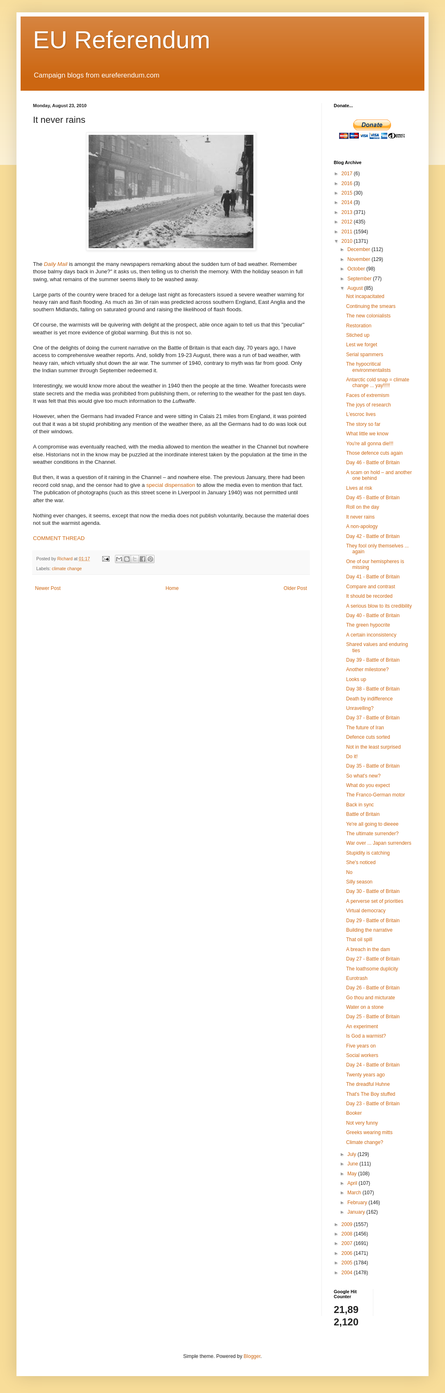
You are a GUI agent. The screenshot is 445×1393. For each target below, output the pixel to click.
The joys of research (368, 405)
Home (172, 588)
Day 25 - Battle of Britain (373, 1016)
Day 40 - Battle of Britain (373, 615)
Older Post (295, 588)
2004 (348, 1273)
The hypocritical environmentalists (368, 367)
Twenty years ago (365, 1075)
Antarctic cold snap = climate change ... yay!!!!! (377, 382)
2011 (348, 232)
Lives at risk (359, 488)
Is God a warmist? (366, 1036)
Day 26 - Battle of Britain (373, 988)
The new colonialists (368, 316)
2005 (348, 1263)
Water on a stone (365, 1007)
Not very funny (362, 1123)
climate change (67, 568)
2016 (348, 183)
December (359, 249)
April (352, 1183)
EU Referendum (121, 40)
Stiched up (358, 335)
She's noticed (361, 862)
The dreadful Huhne (368, 1084)
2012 (348, 222)
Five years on (361, 1046)
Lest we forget (361, 345)
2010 (348, 241)
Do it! (352, 756)
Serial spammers (364, 354)
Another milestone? (367, 669)
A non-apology (362, 526)
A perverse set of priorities (374, 901)
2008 (348, 1234)
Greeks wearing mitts (369, 1132)
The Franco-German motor (375, 795)
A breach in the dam (368, 949)
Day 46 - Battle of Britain (373, 462)
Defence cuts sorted (368, 737)
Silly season (359, 882)
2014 (348, 202)
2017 (348, 173)
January (356, 1212)
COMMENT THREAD (59, 538)
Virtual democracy (366, 911)
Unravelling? (360, 708)
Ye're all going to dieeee (372, 824)
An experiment (362, 1026)
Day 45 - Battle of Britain (373, 497)
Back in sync (360, 805)
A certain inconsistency (371, 635)
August (355, 288)
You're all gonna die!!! (369, 443)
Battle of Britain (362, 814)
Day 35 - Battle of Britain (373, 766)
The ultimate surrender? (372, 833)
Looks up (356, 679)
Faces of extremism (367, 395)
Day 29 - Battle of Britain (373, 920)
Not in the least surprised (373, 747)
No (349, 872)
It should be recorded (369, 596)
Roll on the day (362, 507)
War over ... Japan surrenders (378, 843)
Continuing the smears (371, 306)
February (357, 1202)
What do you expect (368, 785)
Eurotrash (357, 978)
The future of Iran (365, 728)
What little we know (367, 434)
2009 (348, 1224)
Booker (354, 1113)
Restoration (358, 326)
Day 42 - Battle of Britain (373, 536)
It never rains (360, 517)
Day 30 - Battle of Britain (373, 891)
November (359, 259)
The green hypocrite (368, 625)
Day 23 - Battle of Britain (373, 1103)
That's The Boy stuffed (370, 1094)
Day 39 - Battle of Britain (373, 660)
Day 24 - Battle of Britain (373, 1065)
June (353, 1164)
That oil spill (359, 939)
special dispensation (170, 485)
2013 (348, 212)
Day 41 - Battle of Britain (373, 577)
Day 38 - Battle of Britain (373, 689)
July (352, 1154)
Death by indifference (369, 699)
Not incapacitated (365, 296)
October (356, 269)
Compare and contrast (370, 587)
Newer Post (48, 588)
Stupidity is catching (368, 853)
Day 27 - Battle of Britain (373, 959)
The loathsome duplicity (372, 969)
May (352, 1174)
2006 (348, 1253)
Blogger (252, 1356)
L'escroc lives (361, 414)
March (355, 1193)
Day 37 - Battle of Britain (373, 718)
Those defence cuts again (374, 453)
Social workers (362, 1055)
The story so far (363, 424)
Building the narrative (369, 930)
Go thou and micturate (370, 998)
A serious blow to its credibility (379, 606)
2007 (348, 1243)
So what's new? (363, 776)
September (360, 279)
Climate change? (364, 1142)
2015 (348, 193)
